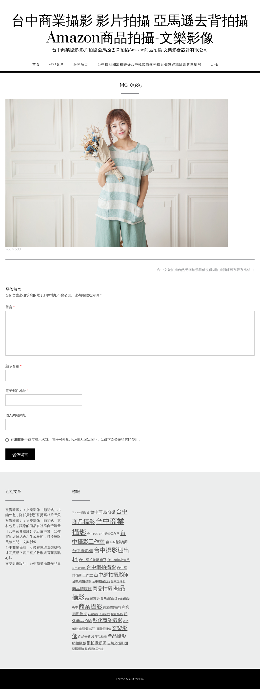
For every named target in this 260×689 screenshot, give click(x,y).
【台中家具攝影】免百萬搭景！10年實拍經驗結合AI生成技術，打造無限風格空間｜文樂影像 (33, 536)
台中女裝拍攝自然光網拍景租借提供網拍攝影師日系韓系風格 (206, 269)
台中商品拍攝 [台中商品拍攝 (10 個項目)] (102, 511)
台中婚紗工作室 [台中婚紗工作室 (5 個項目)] (109, 533)
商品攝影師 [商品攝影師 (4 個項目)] (110, 598)
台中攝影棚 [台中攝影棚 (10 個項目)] (82, 550)
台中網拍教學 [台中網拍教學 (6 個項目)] (81, 581)
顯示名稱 (13, 366)
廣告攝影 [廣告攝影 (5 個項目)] (117, 614)
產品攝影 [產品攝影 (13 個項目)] (116, 636)
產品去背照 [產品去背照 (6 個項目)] (86, 636)
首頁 (36, 64)
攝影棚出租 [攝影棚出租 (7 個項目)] (87, 628)
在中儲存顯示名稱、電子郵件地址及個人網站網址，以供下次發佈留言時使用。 (76, 439)
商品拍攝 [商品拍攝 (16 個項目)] (102, 588)
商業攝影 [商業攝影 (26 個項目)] (90, 606)
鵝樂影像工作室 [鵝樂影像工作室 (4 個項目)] (94, 648)
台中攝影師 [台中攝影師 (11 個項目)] (116, 542)
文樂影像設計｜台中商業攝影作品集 (33, 563)
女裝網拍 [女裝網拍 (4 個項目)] (104, 614)
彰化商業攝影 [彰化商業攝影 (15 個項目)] (107, 620)
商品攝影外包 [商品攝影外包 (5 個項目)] (94, 598)
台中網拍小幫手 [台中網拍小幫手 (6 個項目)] (118, 560)
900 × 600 (13, 249)
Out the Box (136, 679)
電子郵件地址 (17, 390)
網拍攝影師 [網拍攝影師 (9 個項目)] (96, 642)
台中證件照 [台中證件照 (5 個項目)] (118, 581)
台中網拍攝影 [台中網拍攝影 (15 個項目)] (101, 567)
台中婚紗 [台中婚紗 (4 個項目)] (92, 533)
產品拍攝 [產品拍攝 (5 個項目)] (101, 636)
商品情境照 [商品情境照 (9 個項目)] (82, 588)
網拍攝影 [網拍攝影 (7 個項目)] (79, 643)
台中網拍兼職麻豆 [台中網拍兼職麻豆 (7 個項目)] (92, 560)
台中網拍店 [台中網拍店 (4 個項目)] (79, 567)
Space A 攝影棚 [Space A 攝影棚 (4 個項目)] (80, 512)
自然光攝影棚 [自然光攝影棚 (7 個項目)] (117, 643)
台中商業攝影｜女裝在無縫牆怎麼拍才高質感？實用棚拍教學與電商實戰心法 (33, 552)
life (214, 64)
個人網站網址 (15, 415)
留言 (10, 307)
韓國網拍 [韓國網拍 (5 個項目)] (78, 648)
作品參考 (56, 64)
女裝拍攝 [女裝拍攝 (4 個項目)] (93, 614)
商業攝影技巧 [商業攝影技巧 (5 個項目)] (112, 607)
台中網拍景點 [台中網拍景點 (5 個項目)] (101, 581)
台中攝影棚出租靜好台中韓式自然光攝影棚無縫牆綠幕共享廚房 (149, 64)
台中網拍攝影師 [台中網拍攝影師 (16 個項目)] (111, 574)
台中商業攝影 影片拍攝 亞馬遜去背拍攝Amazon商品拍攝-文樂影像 (130, 29)
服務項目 (80, 64)
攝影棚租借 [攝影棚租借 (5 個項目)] (103, 628)
